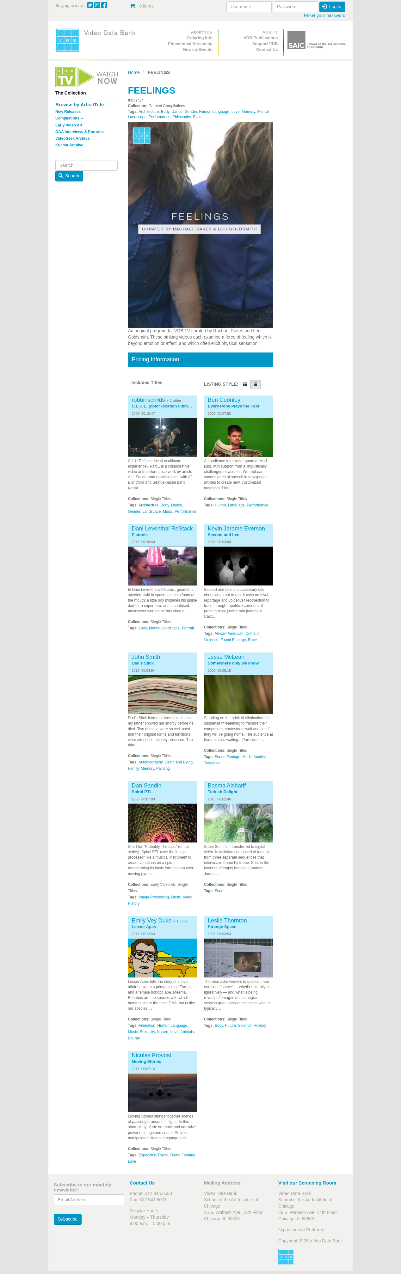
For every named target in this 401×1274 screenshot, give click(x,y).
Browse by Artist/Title (79, 104)
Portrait (188, 628)
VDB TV (270, 32)
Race (197, 117)
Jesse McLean (226, 657)
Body (165, 111)
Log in (331, 6)
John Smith (146, 657)
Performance (159, 117)
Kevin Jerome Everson (236, 528)
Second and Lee (223, 535)
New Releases (68, 111)
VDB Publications (261, 37)
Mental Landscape (164, 628)
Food (219, 891)
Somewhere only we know (233, 663)
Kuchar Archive (69, 145)
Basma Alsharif (227, 785)
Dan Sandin (147, 785)
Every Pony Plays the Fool (233, 406)
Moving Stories (146, 1061)
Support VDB (265, 43)
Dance (176, 111)
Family (133, 768)
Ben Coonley (224, 400)
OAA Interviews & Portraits (79, 132)
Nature (162, 1032)
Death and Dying (178, 762)
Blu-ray (134, 1038)
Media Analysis (254, 757)
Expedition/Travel (153, 1155)
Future (230, 1025)
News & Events (198, 49)
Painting (163, 768)
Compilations (69, 118)
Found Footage (233, 640)
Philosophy (181, 117)
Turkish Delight (223, 792)
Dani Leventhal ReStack (162, 528)
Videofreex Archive (72, 138)
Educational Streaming (190, 43)
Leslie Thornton (227, 920)
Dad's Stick (143, 663)
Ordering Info (200, 37)
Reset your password (324, 15)
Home (134, 72)
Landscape (151, 511)
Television (212, 763)
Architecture (149, 111)
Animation (147, 1025)
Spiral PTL (142, 792)
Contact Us (267, 49)
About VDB (202, 32)
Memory (248, 111)
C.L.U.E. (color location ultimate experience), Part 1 (163, 406)
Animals (187, 1032)
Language (221, 111)
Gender (191, 111)
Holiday (260, 1025)
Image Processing (154, 897)
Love (235, 111)
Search (69, 175)
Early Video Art (68, 125)
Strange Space (222, 927)
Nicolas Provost (151, 1055)
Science (244, 1025)
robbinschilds (148, 400)
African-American (229, 633)
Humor (204, 111)
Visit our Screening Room (307, 1182)
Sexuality (147, 1032)
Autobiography (151, 762)
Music (168, 511)
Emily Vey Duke (152, 920)
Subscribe (67, 1219)
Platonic (140, 535)
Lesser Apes (144, 927)
